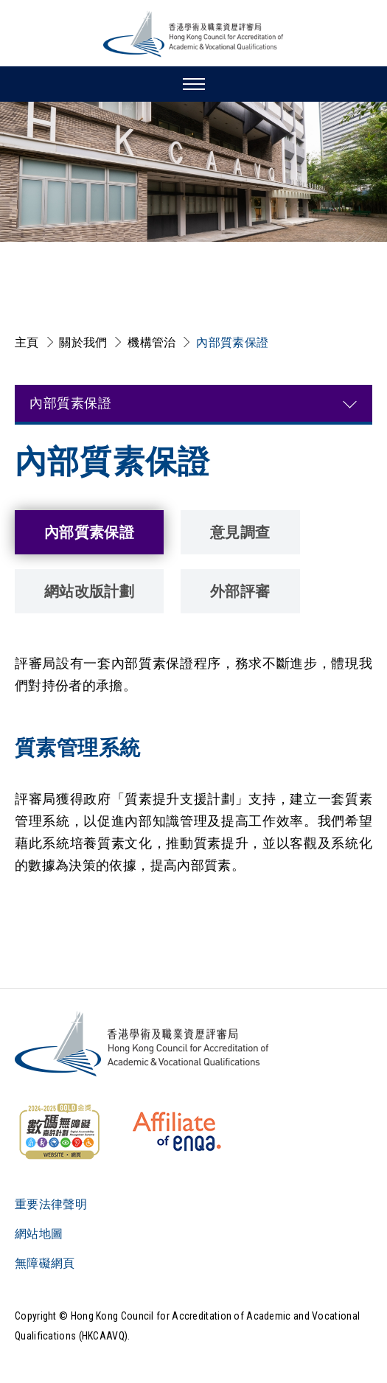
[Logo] (143, 1044)
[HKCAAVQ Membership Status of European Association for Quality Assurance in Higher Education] (177, 1132)
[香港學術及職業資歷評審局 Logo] (194, 34)
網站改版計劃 (89, 591)
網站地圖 (39, 1234)
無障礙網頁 (45, 1263)
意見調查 (240, 532)
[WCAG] (59, 1132)
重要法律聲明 (51, 1204)
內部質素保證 (232, 342)
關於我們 (83, 342)
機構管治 (151, 342)
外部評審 (240, 591)
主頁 (27, 342)
